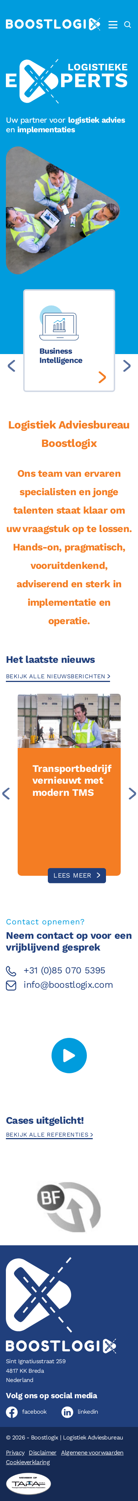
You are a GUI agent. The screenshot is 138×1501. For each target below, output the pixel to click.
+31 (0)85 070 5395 (64, 970)
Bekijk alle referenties (48, 1134)
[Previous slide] (11, 366)
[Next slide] (127, 366)
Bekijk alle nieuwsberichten (56, 676)
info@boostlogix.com (68, 984)
